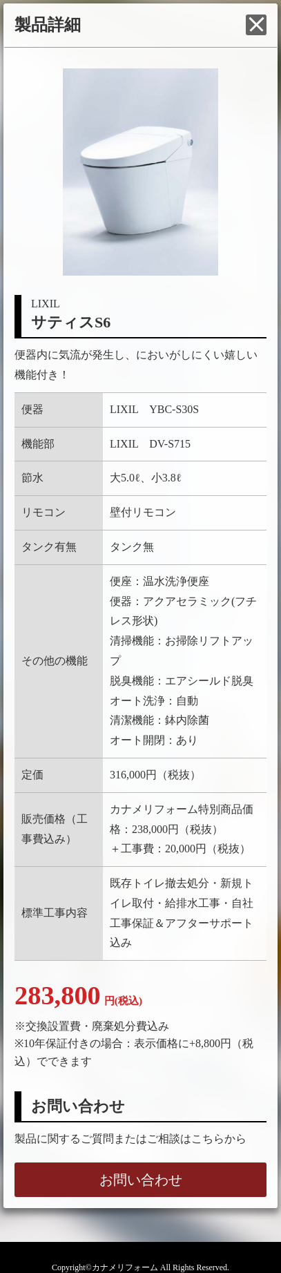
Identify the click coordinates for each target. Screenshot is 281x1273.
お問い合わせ (140, 1179)
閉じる (256, 25)
